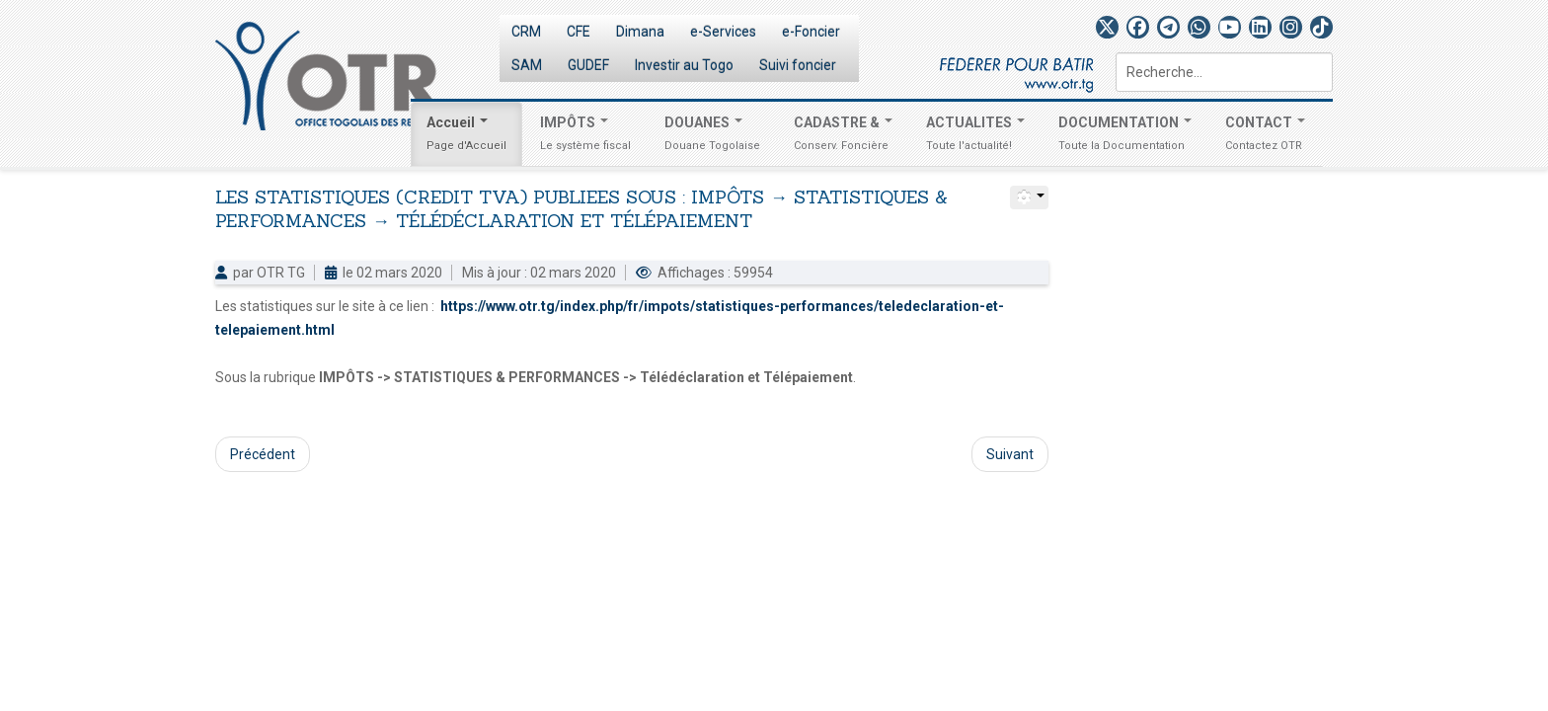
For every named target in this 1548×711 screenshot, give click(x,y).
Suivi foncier (797, 65)
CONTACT (1265, 136)
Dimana (640, 32)
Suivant (1010, 454)
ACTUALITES (975, 136)
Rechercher (1116, 52)
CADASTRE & (843, 136)
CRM (526, 32)
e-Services (723, 32)
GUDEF (588, 65)
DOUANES (712, 136)
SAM (526, 65)
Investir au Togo (684, 65)
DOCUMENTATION (1125, 136)
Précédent (262, 454)
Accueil (466, 136)
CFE (578, 32)
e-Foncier (811, 32)
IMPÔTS (585, 136)
